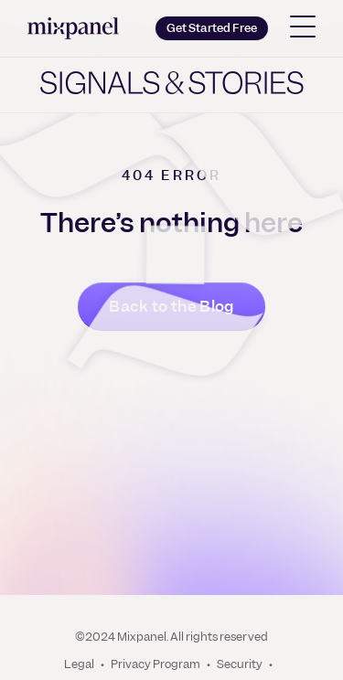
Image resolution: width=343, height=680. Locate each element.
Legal (79, 665)
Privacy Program (155, 665)
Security (240, 665)
